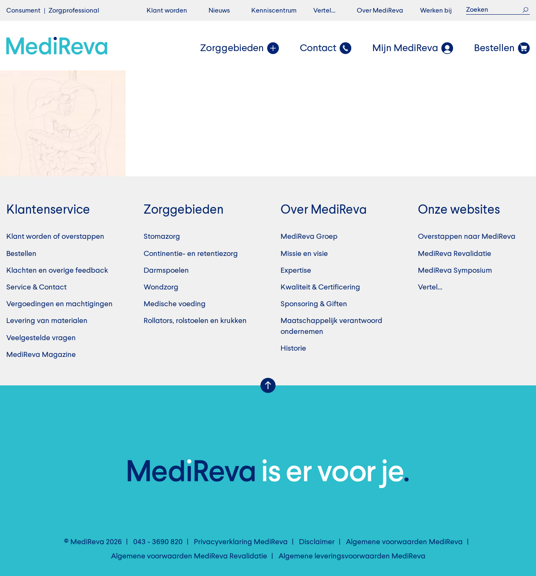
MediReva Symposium (455, 270)
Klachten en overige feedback (57, 270)
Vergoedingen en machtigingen (59, 304)
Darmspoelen (166, 270)
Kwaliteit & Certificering (320, 287)
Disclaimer (317, 542)
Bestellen (21, 254)
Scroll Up (268, 385)
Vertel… (324, 11)
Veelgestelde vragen (41, 338)
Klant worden (167, 11)
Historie (293, 348)
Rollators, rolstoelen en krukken (195, 321)
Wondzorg (161, 287)
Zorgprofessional (74, 11)
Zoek (525, 9)
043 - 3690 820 (158, 542)
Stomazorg (162, 236)
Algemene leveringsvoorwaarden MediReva (351, 556)
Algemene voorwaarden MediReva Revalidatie (189, 556)
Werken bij (436, 11)
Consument (23, 11)
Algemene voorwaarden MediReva (404, 542)
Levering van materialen (47, 321)
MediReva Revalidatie (454, 254)
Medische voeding (175, 304)
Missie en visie (304, 254)
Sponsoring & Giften (314, 304)
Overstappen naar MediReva (466, 236)
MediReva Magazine (41, 355)
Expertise (296, 270)
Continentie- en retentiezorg (191, 254)
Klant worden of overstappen (55, 236)
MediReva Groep (309, 236)
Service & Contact (36, 287)
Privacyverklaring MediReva (241, 542)
